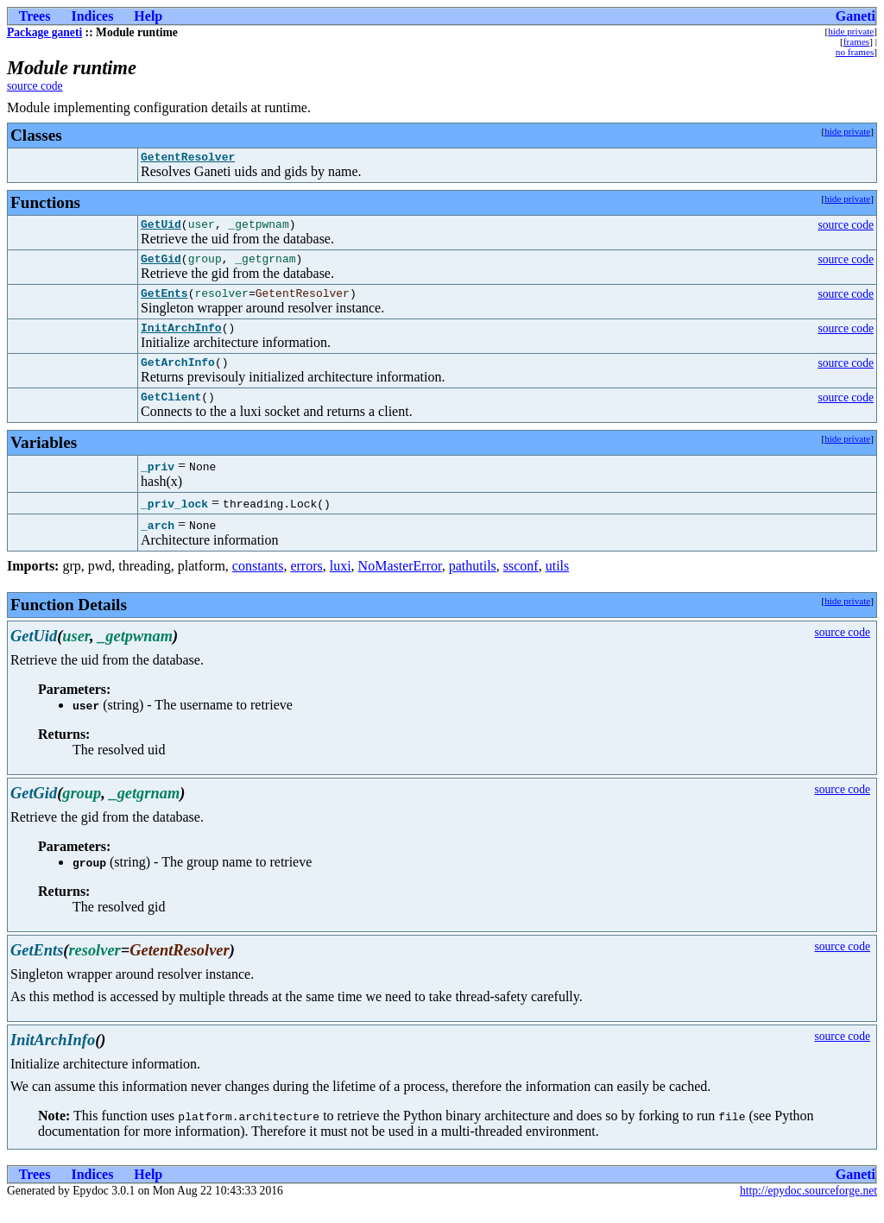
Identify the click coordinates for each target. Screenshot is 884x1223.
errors (306, 584)
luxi (340, 584)
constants (258, 584)
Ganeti (855, 16)
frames (856, 41)
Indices (92, 16)
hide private (851, 31)
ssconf (521, 584)
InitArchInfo (181, 340)
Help (148, 16)
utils (558, 584)
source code (35, 85)
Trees (35, 16)
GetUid (161, 228)
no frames (855, 52)
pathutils (472, 584)
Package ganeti (44, 32)
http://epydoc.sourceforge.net (808, 1208)
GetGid (161, 266)
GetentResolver (188, 159)
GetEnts (164, 303)
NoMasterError (400, 584)
